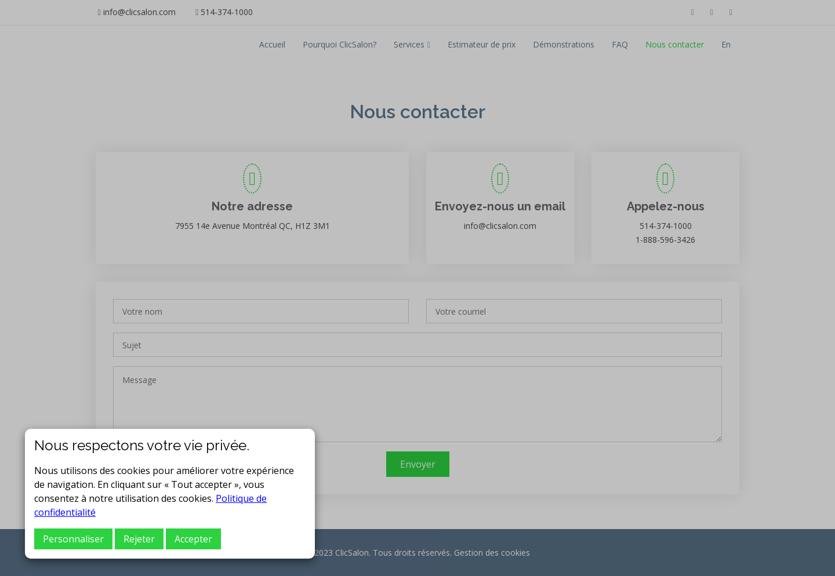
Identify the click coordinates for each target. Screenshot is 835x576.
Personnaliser (73, 539)
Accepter (193, 539)
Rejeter (139, 539)
